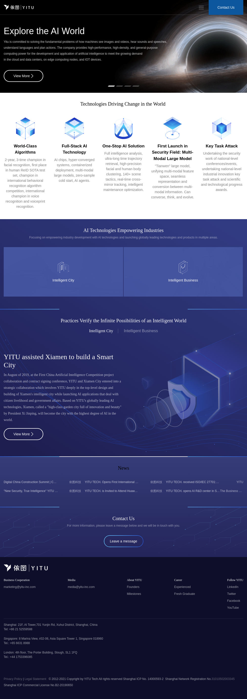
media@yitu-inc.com (81, 587)
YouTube (233, 607)
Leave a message (123, 541)
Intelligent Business (141, 331)
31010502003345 (222, 679)
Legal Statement (35, 679)
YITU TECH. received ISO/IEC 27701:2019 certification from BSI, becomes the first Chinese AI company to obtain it (193, 482)
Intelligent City (101, 331)
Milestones (134, 594)
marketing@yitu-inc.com (20, 587)
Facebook (233, 601)
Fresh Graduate (184, 594)
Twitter (231, 594)
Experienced (182, 587)
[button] (111, 86)
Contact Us (225, 7)
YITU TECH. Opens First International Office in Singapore (112, 482)
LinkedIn (232, 587)
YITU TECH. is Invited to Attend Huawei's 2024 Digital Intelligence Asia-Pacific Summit (112, 491)
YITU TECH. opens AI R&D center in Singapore (193, 491)
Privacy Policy (13, 679)
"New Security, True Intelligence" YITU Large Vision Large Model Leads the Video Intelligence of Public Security (31, 491)
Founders (133, 587)
